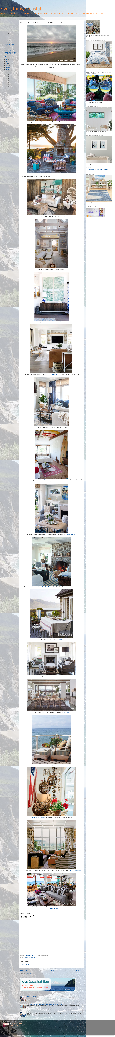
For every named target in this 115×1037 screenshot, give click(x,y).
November (8, 36)
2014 (5, 76)
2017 (5, 33)
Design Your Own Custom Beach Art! (35, 1011)
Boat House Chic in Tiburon (38, 817)
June (7, 59)
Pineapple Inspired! (9, 56)
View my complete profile (15, 1025)
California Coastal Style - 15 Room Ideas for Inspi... (11, 53)
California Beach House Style (30, 957)
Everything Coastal (20, 8)
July (7, 42)
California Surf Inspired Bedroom (10, 49)
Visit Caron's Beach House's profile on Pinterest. (97, 169)
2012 (5, 80)
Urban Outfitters (43, 480)
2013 (5, 78)
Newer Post (24, 970)
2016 (5, 71)
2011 (5, 82)
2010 (5, 84)
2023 (5, 22)
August (7, 40)
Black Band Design (63, 322)
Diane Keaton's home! (58, 676)
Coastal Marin (58, 639)
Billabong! (62, 216)
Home (52, 970)
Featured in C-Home (64, 765)
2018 (5, 30)
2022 (5, 24)
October (8, 38)
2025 (5, 20)
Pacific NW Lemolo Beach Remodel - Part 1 (11, 46)
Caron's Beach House (16, 1023)
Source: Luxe (66, 712)
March (7, 65)
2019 (5, 29)
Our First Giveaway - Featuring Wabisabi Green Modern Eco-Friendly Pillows (44, 1004)
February (8, 67)
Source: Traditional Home (51, 908)
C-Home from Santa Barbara (45, 586)
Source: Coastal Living (75, 870)
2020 (5, 27)
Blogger (71, 1033)
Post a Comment (26, 964)
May (7, 61)
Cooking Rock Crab (31, 996)
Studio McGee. (53, 374)
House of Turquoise (71, 534)
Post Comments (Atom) (32, 973)
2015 (5, 74)
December (8, 34)
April (7, 63)
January (8, 69)
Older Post (79, 970)
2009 (5, 86)
